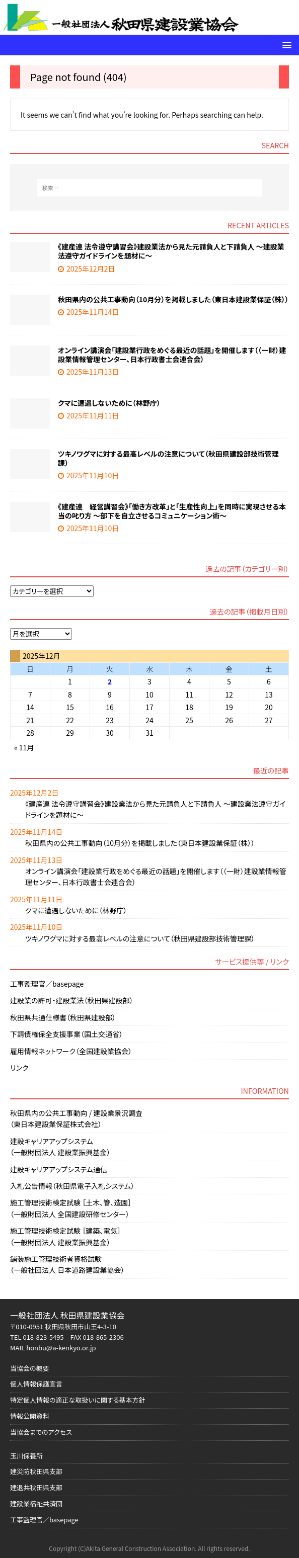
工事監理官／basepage (47, 984)
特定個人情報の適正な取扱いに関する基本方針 (77, 1400)
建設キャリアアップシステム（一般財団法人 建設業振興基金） (60, 1146)
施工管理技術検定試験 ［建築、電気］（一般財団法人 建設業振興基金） (65, 1236)
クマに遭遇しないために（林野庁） (109, 403)
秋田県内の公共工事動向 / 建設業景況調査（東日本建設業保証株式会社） (76, 1118)
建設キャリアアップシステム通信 (58, 1169)
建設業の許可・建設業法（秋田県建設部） (71, 1000)
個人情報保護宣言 (36, 1384)
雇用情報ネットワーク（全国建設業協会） (71, 1051)
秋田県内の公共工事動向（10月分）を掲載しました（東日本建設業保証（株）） (173, 299)
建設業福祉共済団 (36, 1503)
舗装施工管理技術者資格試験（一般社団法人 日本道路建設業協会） (67, 1264)
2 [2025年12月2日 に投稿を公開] (110, 681)
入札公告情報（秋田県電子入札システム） (72, 1186)
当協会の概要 (29, 1368)
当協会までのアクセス (41, 1432)
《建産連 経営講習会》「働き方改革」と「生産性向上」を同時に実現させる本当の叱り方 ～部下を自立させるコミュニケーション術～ (172, 511)
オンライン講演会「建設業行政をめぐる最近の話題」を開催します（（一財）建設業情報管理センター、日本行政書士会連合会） (172, 354)
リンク (19, 1068)
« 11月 (24, 747)
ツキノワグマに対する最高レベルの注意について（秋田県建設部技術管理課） (168, 458)
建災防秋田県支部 (36, 1471)
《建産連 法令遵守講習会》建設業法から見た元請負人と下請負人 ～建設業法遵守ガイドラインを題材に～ (171, 251)
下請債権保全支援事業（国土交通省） (66, 1034)
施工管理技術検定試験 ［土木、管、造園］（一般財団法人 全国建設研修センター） (70, 1208)
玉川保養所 (26, 1455)
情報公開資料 (29, 1416)
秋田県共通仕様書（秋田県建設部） (63, 1017)
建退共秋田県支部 (36, 1487)
